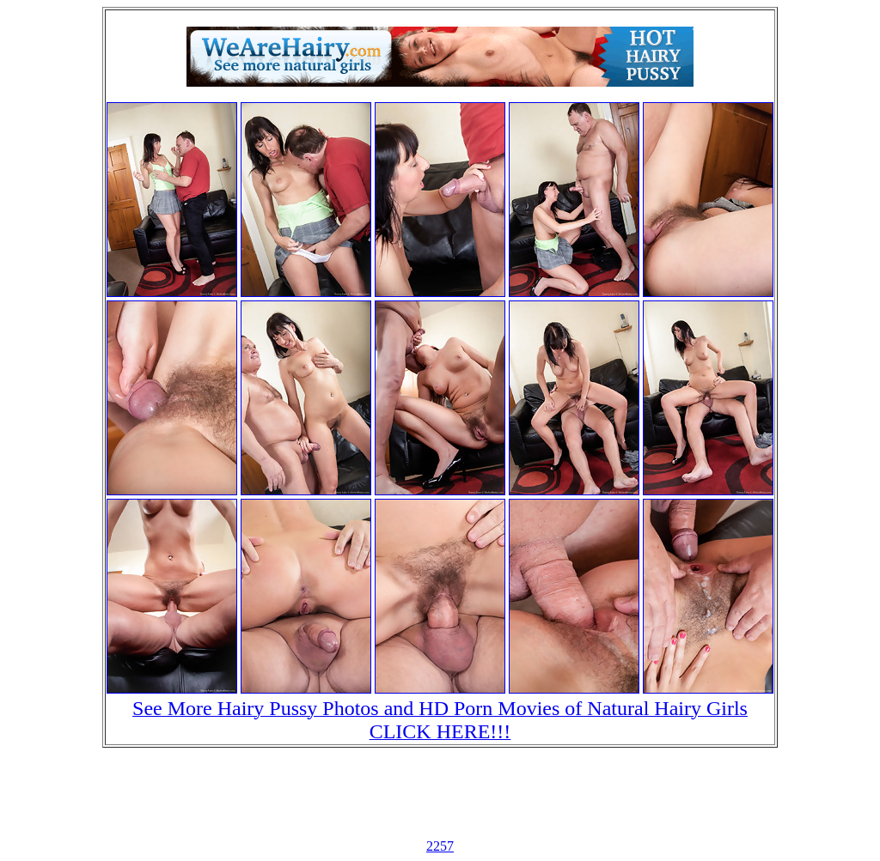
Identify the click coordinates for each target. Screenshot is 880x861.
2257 (440, 846)
